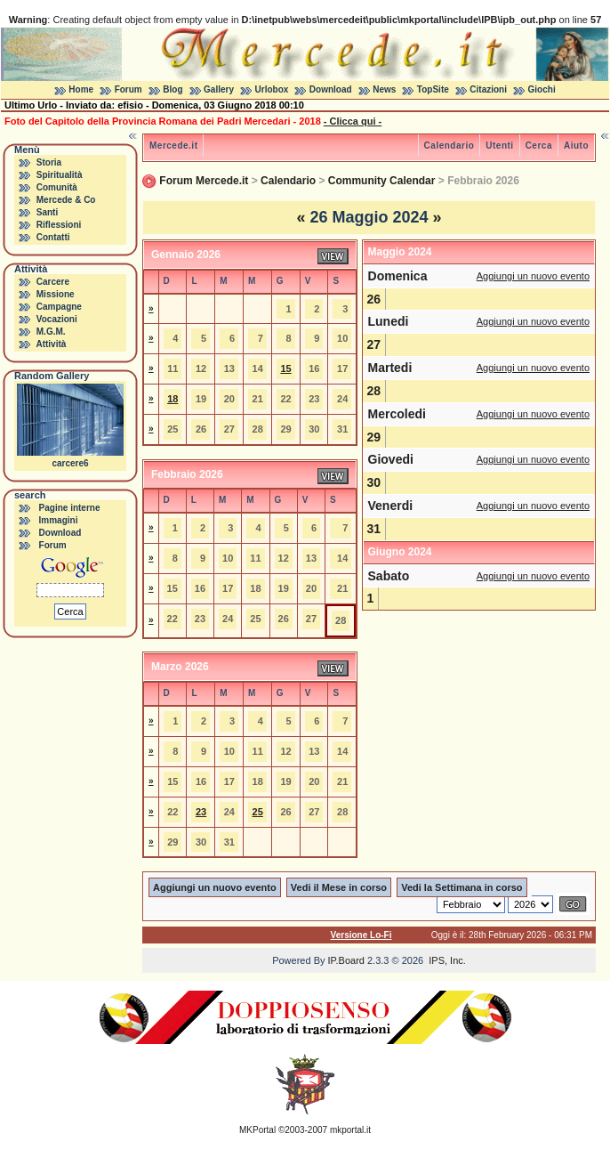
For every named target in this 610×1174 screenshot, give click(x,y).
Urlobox (272, 89)
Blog (172, 89)
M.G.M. (51, 331)
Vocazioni (56, 319)
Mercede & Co (66, 200)
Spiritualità (59, 175)
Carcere (52, 282)
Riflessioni (59, 225)
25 (258, 811)
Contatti (53, 237)
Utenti (499, 145)
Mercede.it (173, 145)
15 (285, 368)
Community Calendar (382, 180)
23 (201, 811)
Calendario (449, 145)
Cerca (539, 145)
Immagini (58, 520)
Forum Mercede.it (203, 180)
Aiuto (576, 145)
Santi (47, 212)
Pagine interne (69, 508)
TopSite (433, 89)
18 (172, 398)
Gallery (219, 89)
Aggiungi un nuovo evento (533, 276)
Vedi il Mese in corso (339, 887)
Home (80, 89)
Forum (128, 89)
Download (330, 89)
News (384, 89)
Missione (55, 294)
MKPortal (257, 1130)
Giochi (542, 89)
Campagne (59, 307)
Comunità (56, 187)
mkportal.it (350, 1130)
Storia (48, 162)
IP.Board (346, 960)
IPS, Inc (446, 960)
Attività (51, 344)
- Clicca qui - (352, 121)
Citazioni (488, 89)
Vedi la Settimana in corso (461, 887)
